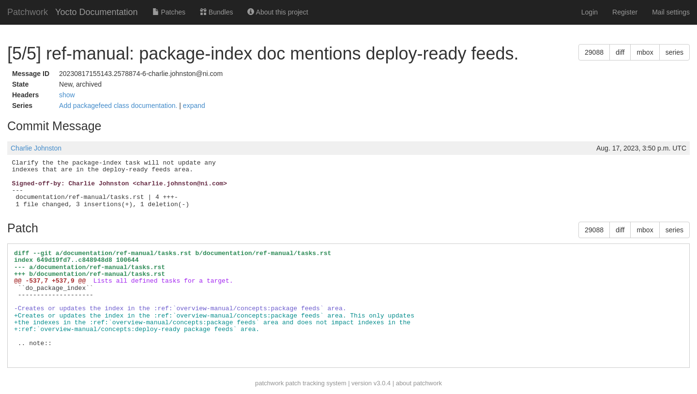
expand (194, 105)
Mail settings (671, 12)
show (67, 95)
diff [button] (620, 52)
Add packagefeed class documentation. (119, 105)
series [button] (674, 52)
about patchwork (419, 383)
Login (589, 12)
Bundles (216, 12)
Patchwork (27, 12)
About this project (277, 12)
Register (624, 12)
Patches (168, 12)
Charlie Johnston (36, 148)
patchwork (269, 383)
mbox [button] (644, 52)
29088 (594, 52)
